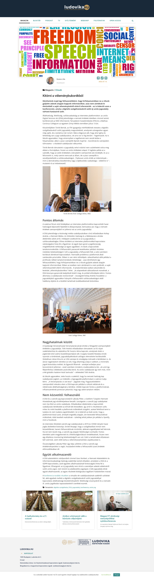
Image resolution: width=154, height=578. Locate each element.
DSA (70, 487)
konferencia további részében (56, 475)
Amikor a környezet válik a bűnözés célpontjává (74, 517)
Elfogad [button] (117, 575)
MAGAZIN (24, 21)
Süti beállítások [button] (106, 575)
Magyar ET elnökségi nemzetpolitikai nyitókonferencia (109, 518)
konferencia (85, 487)
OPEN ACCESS (115, 21)
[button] (98, 78)
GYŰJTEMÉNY (70, 21)
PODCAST (49, 21)
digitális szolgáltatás (61, 487)
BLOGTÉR (37, 21)
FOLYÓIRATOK (99, 21)
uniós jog (92, 487)
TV (59, 21)
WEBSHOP (85, 21)
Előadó (58, 90)
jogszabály (76, 487)
